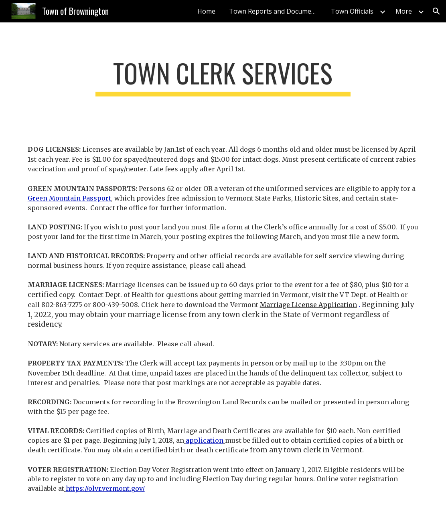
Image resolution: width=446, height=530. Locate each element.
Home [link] (206, 11)
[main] (223, 77)
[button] (436, 11)
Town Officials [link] (352, 11)
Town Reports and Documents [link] (275, 11)
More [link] (403, 11)
